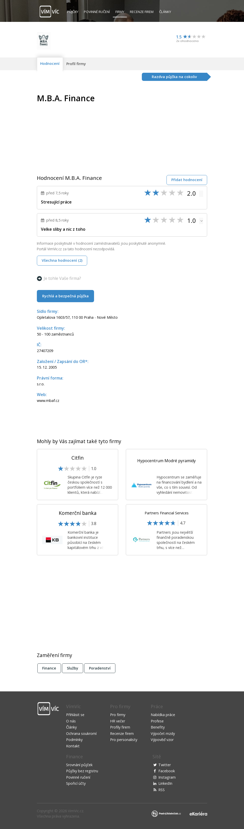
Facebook (166, 770)
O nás (71, 721)
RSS (161, 789)
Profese (157, 721)
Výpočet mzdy (163, 733)
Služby (72, 668)
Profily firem (120, 727)
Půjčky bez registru (82, 770)
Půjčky (72, 11)
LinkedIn (165, 783)
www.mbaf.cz (48, 400)
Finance (49, 668)
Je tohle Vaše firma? (62, 278)
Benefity (158, 727)
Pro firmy (117, 714)
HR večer (117, 721)
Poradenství (100, 668)
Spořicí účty (76, 783)
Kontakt (73, 746)
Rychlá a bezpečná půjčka (65, 296)
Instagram (167, 777)
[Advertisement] (164, 129)
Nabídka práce (163, 714)
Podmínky (74, 739)
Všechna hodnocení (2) (62, 260)
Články (165, 11)
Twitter (164, 764)
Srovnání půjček (79, 764)
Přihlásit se (75, 714)
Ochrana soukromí (81, 733)
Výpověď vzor (162, 739)
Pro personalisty (123, 739)
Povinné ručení (97, 11)
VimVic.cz (75, 810)
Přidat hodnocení (186, 179)
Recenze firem (142, 11)
